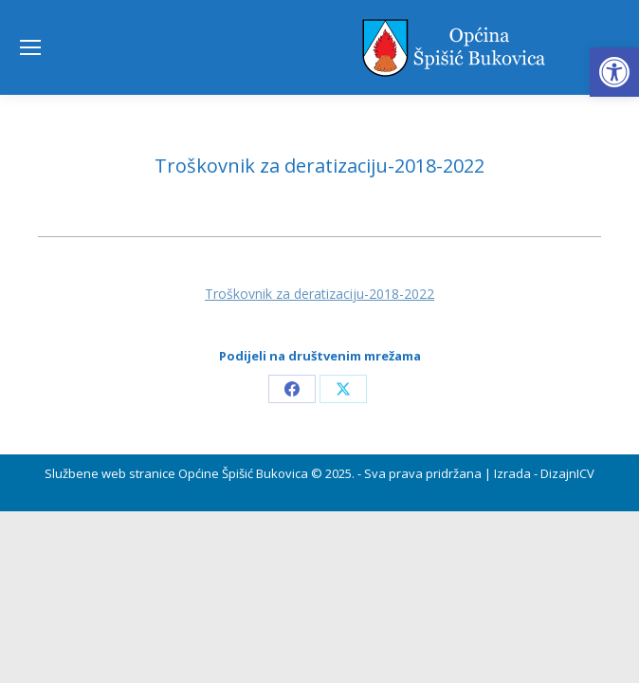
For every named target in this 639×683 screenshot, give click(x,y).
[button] (614, 72)
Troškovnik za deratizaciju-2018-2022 (319, 294)
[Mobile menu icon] (30, 47)
